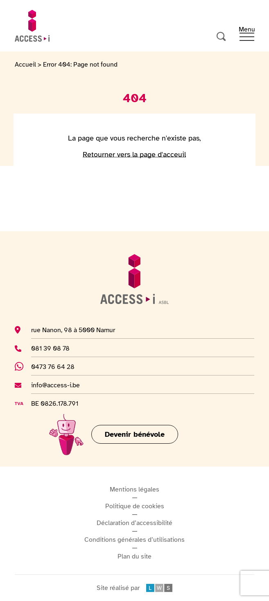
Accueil (25, 64)
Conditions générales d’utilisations (134, 540)
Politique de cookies (134, 506)
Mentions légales (134, 489)
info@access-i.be (55, 384)
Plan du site (134, 556)
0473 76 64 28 (57, 366)
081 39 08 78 (62, 348)
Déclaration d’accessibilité (134, 523)
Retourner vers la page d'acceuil (134, 154)
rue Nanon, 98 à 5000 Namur (73, 329)
